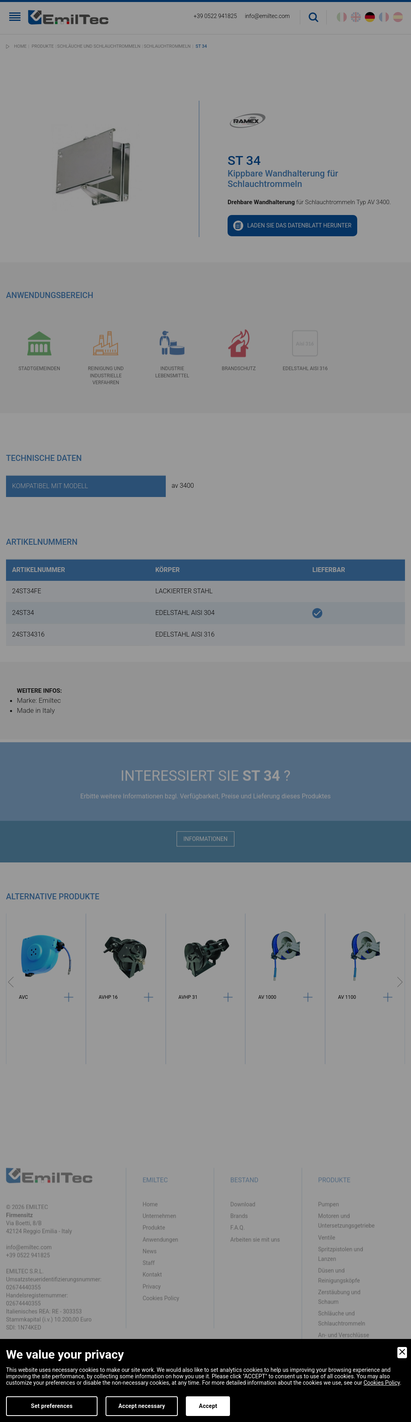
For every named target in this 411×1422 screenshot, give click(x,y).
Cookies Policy (382, 1382)
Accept (208, 1406)
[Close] (402, 1352)
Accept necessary (141, 1406)
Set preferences (52, 1406)
